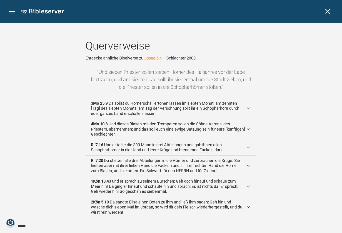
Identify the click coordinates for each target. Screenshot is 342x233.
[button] (12, 12)
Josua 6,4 (153, 58)
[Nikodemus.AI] (10, 223)
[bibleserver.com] (42, 12)
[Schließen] (327, 11)
